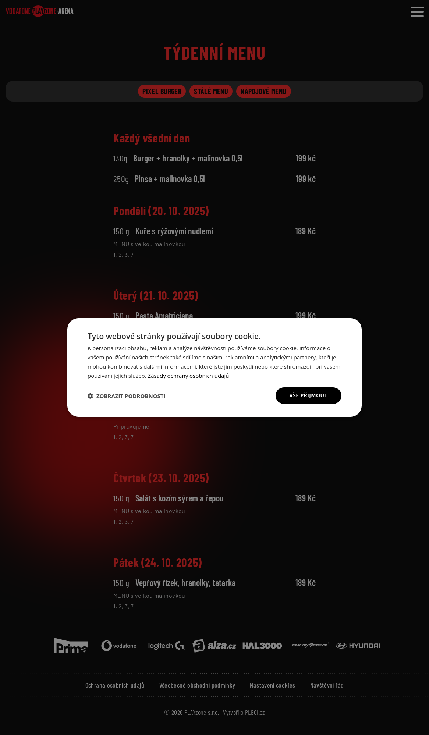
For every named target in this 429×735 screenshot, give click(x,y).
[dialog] (214, 367)
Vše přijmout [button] (308, 395)
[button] (127, 396)
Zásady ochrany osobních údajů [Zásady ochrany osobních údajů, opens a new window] (188, 375)
